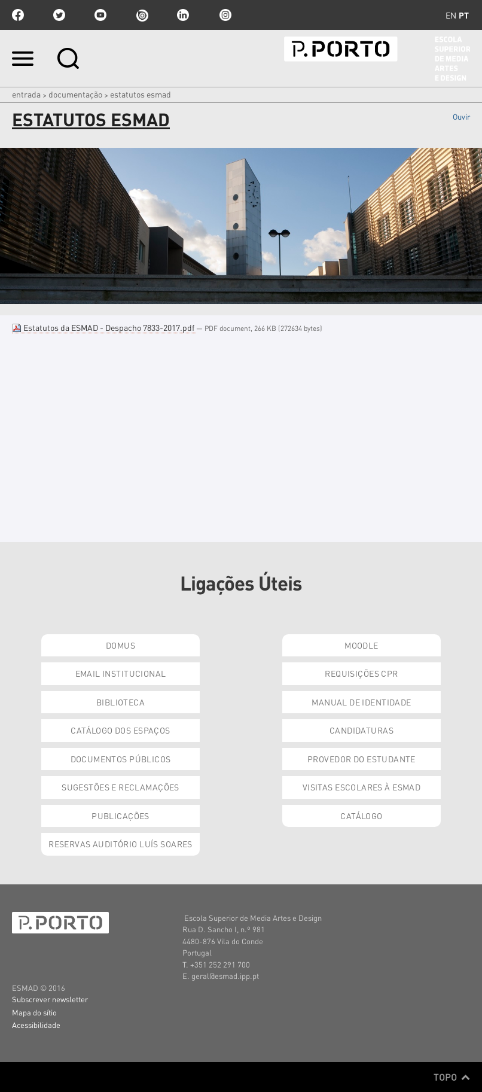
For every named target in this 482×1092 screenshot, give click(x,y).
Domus (120, 645)
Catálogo (361, 815)
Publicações (120, 815)
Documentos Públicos (121, 758)
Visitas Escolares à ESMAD (362, 786)
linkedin (183, 15)
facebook (18, 15)
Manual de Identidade (361, 701)
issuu (142, 15)
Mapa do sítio (34, 1012)
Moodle (361, 645)
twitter (59, 15)
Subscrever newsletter (50, 999)
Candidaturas (361, 730)
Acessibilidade (36, 1025)
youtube (100, 15)
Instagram (224, 15)
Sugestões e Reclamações (120, 786)
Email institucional (120, 673)
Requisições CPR (361, 673)
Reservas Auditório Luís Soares (120, 843)
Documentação (75, 94)
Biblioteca (120, 701)
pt (464, 15)
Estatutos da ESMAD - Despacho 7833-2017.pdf (104, 327)
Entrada (26, 94)
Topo (452, 1077)
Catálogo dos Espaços (120, 730)
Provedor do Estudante (361, 758)
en (451, 15)
